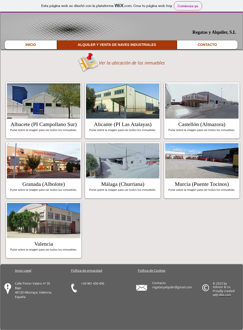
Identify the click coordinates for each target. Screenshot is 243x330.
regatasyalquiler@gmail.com (172, 287)
